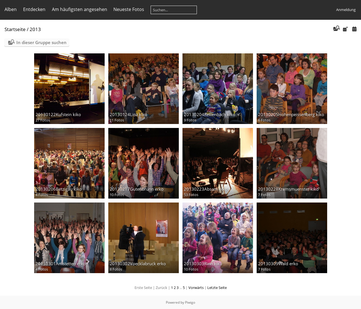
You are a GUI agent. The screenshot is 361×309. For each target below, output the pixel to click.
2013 (35, 29)
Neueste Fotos (128, 9)
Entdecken (34, 9)
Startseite (15, 29)
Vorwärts (196, 287)
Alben (11, 9)
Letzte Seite (217, 287)
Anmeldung (346, 9)
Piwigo (190, 302)
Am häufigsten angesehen (79, 9)
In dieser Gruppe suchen (41, 42)
